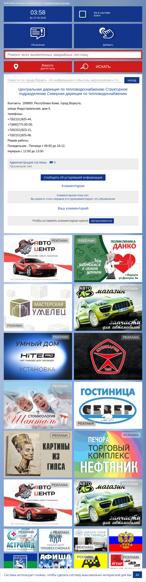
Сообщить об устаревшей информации (73, 177)
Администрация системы (57, 3)
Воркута (47, 65)
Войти (97, 15)
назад (132, 80)
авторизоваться (101, 220)
